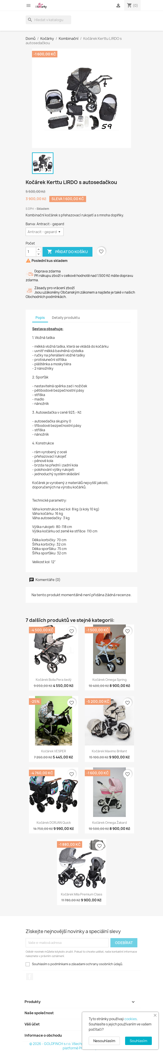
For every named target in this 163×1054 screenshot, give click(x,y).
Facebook (29, 976)
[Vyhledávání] (48, 19)
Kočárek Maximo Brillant (109, 751)
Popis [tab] (40, 317)
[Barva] (45, 232)
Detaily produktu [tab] (66, 317)
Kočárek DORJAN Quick (54, 822)
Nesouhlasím (104, 1040)
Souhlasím (138, 1040)
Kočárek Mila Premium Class (81, 894)
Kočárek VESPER (53, 751)
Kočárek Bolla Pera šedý (53, 680)
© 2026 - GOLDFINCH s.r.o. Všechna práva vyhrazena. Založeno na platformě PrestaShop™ (81, 1045)
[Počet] (31, 252)
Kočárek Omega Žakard (109, 822)
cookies (130, 1019)
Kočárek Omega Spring (109, 680)
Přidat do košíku (67, 252)
